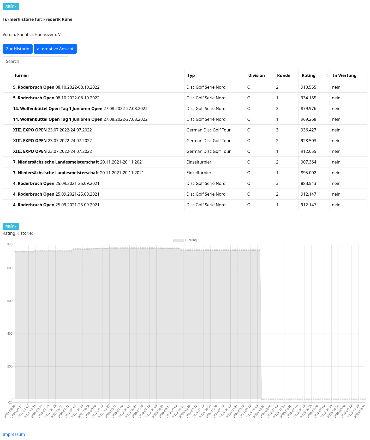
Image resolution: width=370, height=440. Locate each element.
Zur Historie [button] (17, 49)
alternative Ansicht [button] (55, 49)
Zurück (10, 6)
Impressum (14, 434)
